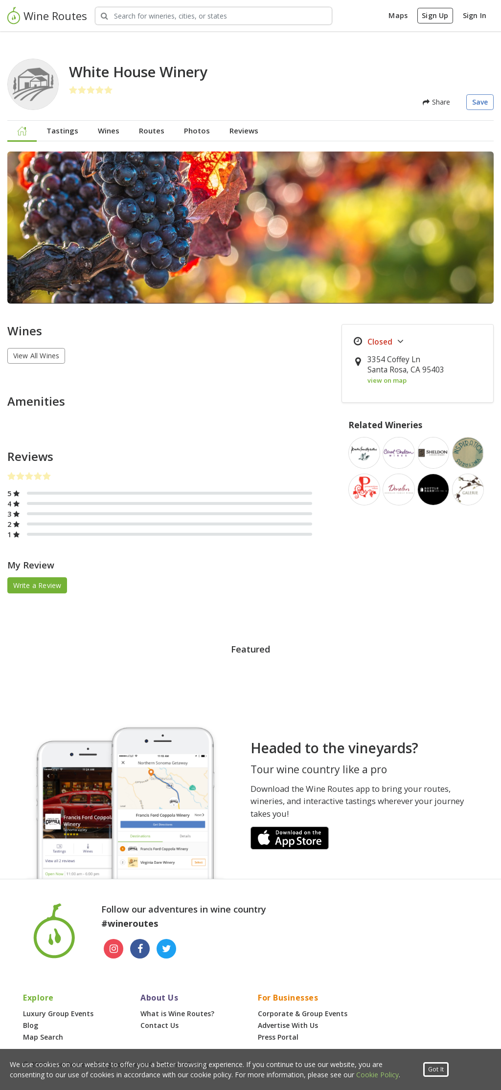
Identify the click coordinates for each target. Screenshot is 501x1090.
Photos (197, 130)
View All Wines (36, 355)
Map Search (43, 1037)
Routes (151, 130)
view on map (387, 380)
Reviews (243, 130)
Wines (108, 130)
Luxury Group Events (58, 1013)
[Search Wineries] (213, 16)
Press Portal (278, 1037)
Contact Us (159, 1025)
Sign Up (435, 15)
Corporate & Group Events (302, 1013)
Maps (398, 15)
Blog (30, 1025)
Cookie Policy (377, 1074)
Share (436, 102)
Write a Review (37, 585)
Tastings (62, 130)
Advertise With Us (288, 1025)
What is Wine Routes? (177, 1013)
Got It (436, 1069)
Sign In (474, 15)
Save (480, 102)
